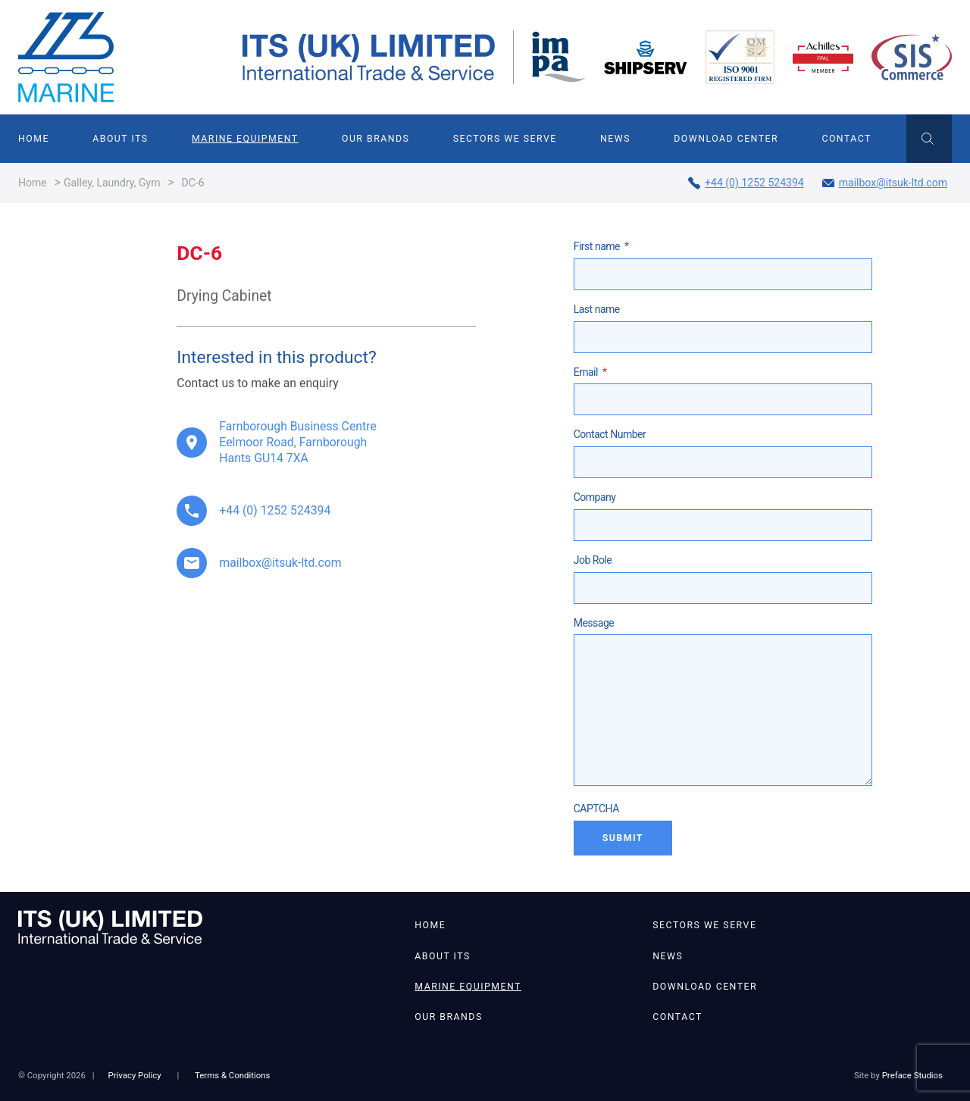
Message (594, 623)
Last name (597, 309)
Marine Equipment (245, 138)
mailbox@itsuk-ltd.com (884, 183)
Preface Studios (912, 1075)
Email (590, 372)
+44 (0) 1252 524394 (746, 183)
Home (33, 138)
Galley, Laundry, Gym (112, 183)
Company (595, 497)
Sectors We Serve (505, 138)
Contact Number (610, 434)
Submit (622, 838)
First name (601, 246)
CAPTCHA (596, 808)
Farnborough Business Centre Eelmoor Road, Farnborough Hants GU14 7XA (297, 442)
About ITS (120, 138)
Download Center (726, 138)
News (615, 138)
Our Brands (375, 138)
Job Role (593, 560)
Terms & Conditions (232, 1075)
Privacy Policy (134, 1075)
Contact (846, 138)
